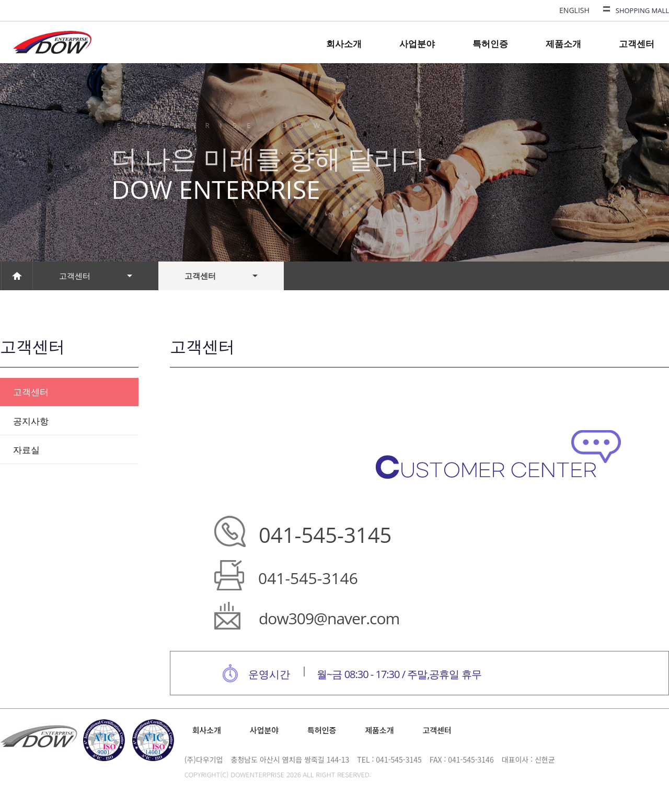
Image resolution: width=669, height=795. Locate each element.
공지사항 (31, 421)
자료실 (26, 450)
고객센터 (636, 44)
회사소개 (344, 44)
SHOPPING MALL (642, 10)
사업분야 (417, 44)
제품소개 (563, 44)
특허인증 (490, 44)
